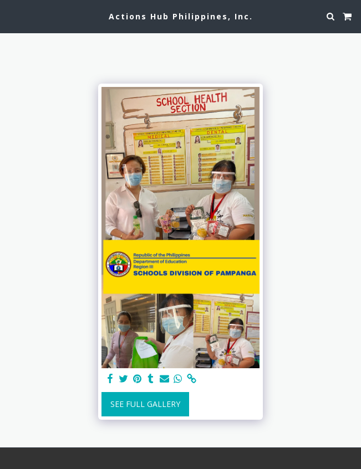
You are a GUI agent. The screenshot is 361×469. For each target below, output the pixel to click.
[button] (12, 15)
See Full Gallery (145, 404)
